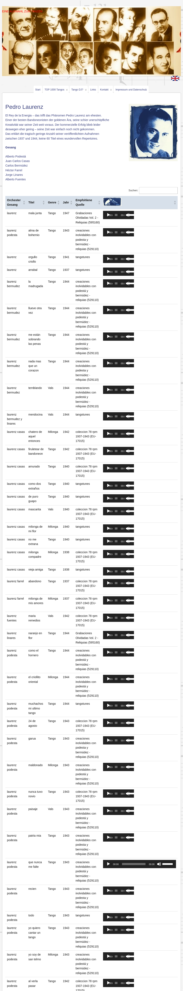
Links (93, 89)
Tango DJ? (79, 90)
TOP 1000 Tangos (56, 90)
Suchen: (133, 190)
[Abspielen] (115, 215)
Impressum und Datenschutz (131, 89)
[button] (25, 202)
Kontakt (106, 90)
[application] (125, 215)
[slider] (122, 215)
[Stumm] (159, 807)
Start (37, 89)
